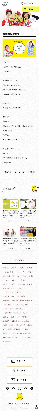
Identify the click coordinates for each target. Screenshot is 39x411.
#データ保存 (6, 300)
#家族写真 (17, 329)
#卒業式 (22, 325)
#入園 (12, 317)
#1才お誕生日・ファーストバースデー (14, 272)
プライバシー (27, 403)
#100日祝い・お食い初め (10, 268)
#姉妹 (10, 329)
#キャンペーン (7, 288)
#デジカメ (15, 300)
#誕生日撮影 (6, 341)
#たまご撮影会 (20, 296)
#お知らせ (30, 284)
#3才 (8, 276)
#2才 (4, 276)
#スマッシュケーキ (8, 296)
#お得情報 (22, 284)
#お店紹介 (14, 284)
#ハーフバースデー (26, 300)
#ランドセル (17, 313)
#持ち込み (25, 329)
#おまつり (14, 280)
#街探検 (10, 337)
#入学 (18, 317)
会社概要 (10, 403)
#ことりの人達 (18, 288)
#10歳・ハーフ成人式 (26, 268)
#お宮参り (6, 284)
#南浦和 (29, 325)
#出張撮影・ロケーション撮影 (20, 321)
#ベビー (11, 309)
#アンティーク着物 (27, 276)
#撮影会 (16, 333)
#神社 (4, 337)
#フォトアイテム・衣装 (21, 304)
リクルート (18, 403)
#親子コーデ (18, 337)
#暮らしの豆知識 (25, 333)
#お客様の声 (22, 280)
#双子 (4, 329)
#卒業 (16, 325)
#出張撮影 (6, 321)
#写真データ (25, 317)
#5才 (18, 276)
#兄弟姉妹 (6, 317)
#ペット (5, 309)
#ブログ (4, 217)
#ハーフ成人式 (7, 304)
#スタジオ (18, 292)
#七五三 (25, 313)
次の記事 (31, 172)
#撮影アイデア (7, 333)
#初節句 (5, 325)
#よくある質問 (7, 313)
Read (10, 221)
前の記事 (7, 172)
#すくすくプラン (8, 292)
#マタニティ (20, 309)
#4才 (13, 276)
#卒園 (11, 325)
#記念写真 (27, 337)
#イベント (6, 280)
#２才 (29, 272)
